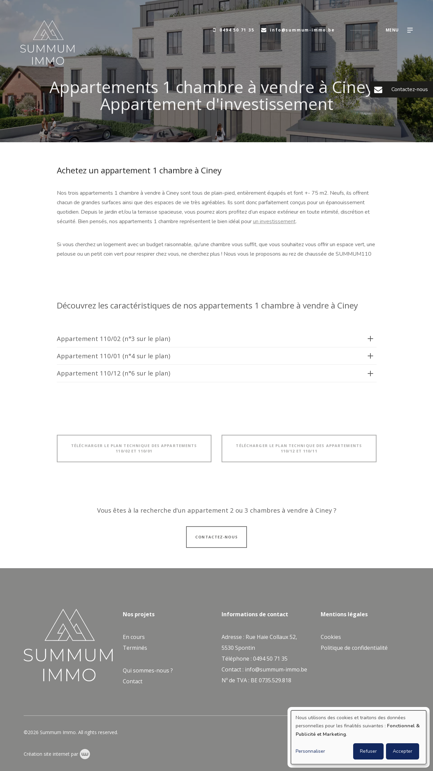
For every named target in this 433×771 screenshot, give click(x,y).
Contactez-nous (216, 540)
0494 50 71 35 (270, 658)
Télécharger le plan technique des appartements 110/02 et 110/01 (134, 451)
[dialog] (358, 737)
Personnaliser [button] (310, 751)
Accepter (402, 751)
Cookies (331, 637)
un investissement (274, 222)
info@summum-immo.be (276, 669)
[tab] (217, 342)
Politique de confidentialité (354, 647)
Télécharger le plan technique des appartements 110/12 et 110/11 (299, 451)
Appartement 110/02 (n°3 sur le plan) (113, 342)
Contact (132, 681)
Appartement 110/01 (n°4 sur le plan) (113, 359)
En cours (134, 637)
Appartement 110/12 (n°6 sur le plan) (113, 376)
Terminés (135, 647)
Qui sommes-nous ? (148, 670)
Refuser (368, 751)
